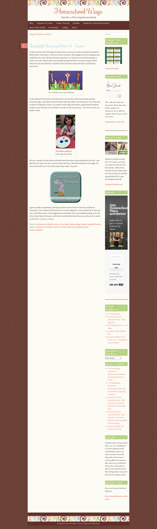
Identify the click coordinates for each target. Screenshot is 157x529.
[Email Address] (116, 256)
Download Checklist (112, 69)
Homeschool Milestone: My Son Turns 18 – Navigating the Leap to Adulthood (117, 340)
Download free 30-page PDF (114, 122)
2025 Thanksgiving (114, 314)
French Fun (53, 27)
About (74, 27)
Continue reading (46, 219)
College (65, 27)
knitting (83, 224)
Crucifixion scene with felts (44, 224)
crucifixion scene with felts (44, 227)
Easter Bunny (64, 224)
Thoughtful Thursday (94, 224)
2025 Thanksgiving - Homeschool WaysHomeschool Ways (115, 371)
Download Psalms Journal (113, 184)
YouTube (76, 23)
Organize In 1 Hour (45, 23)
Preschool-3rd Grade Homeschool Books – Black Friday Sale (116, 320)
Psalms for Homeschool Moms (96, 23)
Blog (31, 23)
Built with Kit (116, 285)
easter (55, 227)
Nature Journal (62, 23)
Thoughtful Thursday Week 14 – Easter (56, 45)
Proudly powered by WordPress (67, 523)
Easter (57, 224)
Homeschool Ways (79, 11)
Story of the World (37, 27)
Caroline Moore (95, 523)
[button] (116, 239)
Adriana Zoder (112, 426)
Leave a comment (36, 230)
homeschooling (75, 224)
